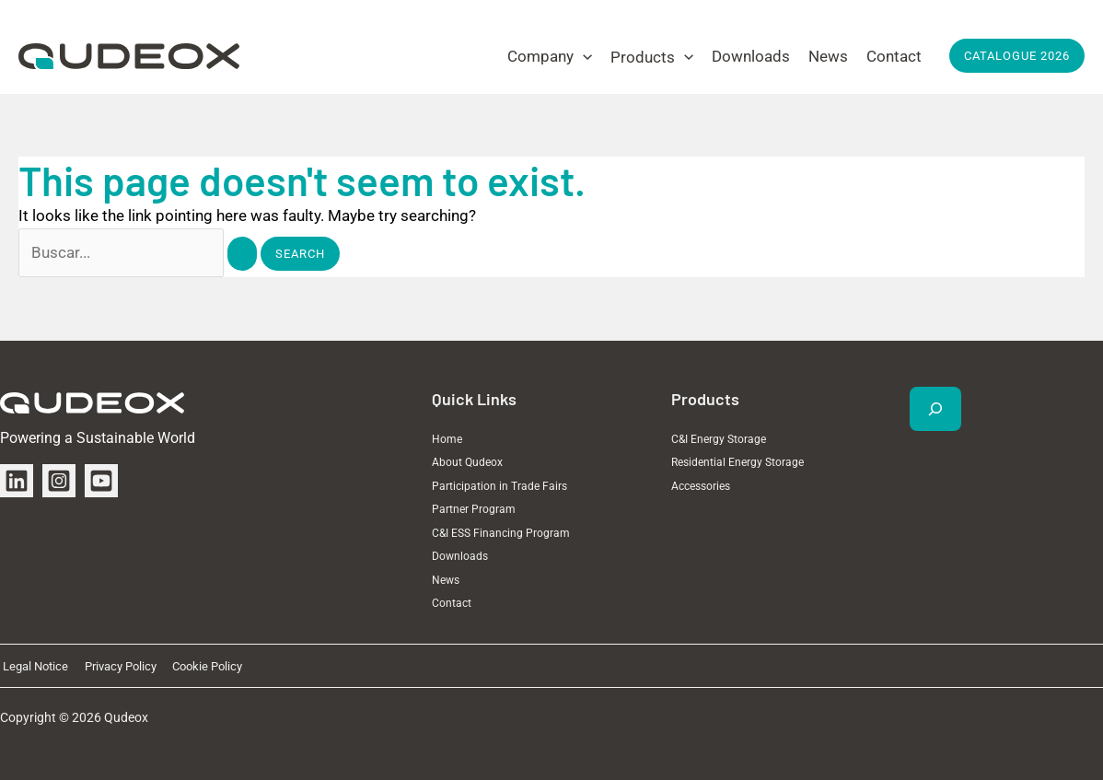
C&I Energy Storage (718, 439)
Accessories (700, 486)
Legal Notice (32, 666)
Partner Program (474, 509)
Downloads (460, 556)
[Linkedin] (16, 480)
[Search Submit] (242, 254)
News (445, 580)
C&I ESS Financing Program (501, 533)
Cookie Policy (196, 666)
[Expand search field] (935, 409)
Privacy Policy (113, 666)
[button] (549, 56)
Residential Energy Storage (737, 462)
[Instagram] (58, 480)
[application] (583, 56)
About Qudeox (467, 462)
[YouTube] (101, 480)
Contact (451, 603)
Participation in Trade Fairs (499, 486)
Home (447, 439)
